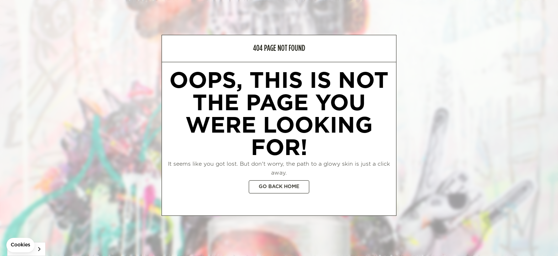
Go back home (279, 186)
